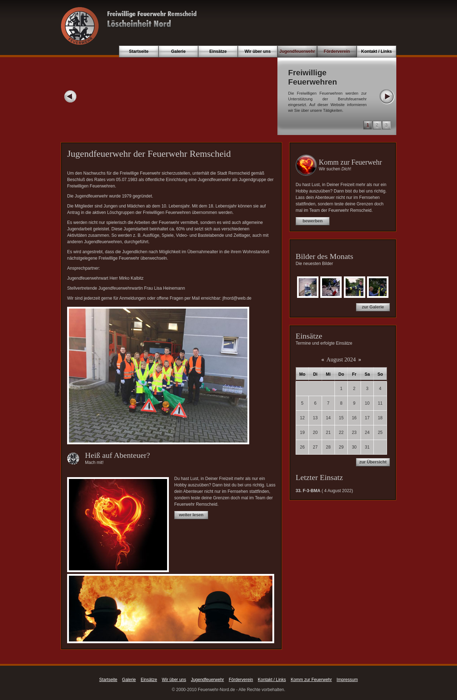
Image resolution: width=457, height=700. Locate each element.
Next (387, 96)
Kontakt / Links (376, 51)
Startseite (139, 51)
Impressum (347, 679)
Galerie (178, 51)
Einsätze (218, 51)
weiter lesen (191, 515)
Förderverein (337, 51)
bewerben (312, 221)
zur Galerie (373, 307)
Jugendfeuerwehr (297, 51)
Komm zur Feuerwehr (311, 679)
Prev (70, 96)
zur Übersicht (373, 462)
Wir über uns (258, 51)
